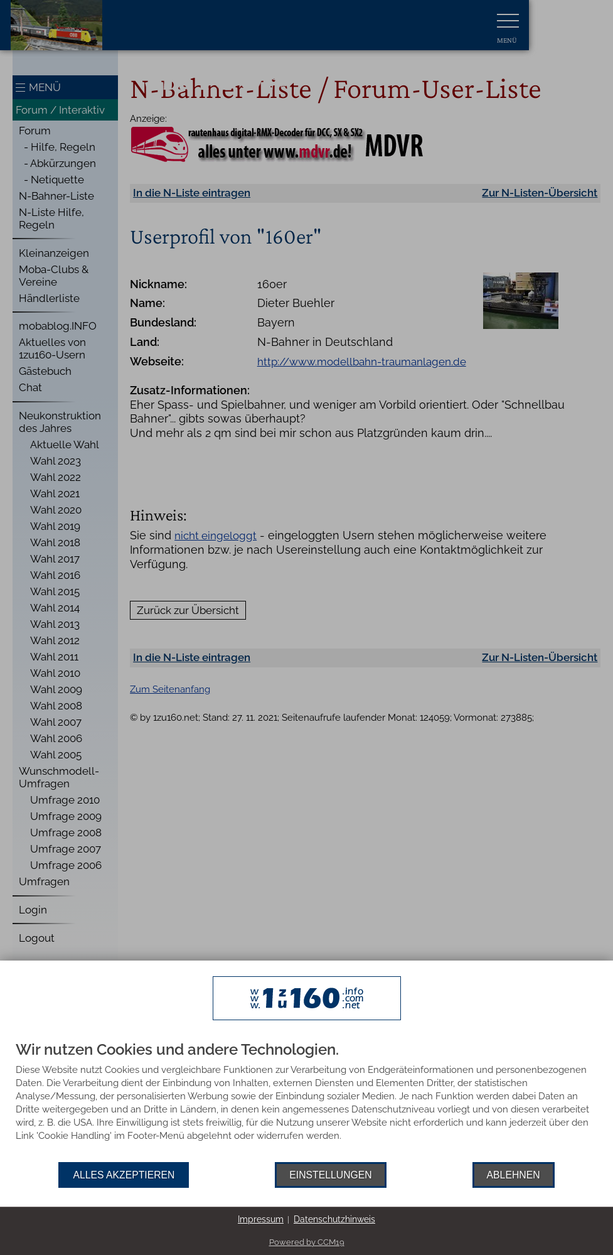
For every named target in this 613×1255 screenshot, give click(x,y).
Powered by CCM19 (306, 1242)
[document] (306, 1101)
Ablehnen (513, 1175)
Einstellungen (330, 1175)
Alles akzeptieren (123, 1175)
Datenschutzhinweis (334, 1219)
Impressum (261, 1219)
